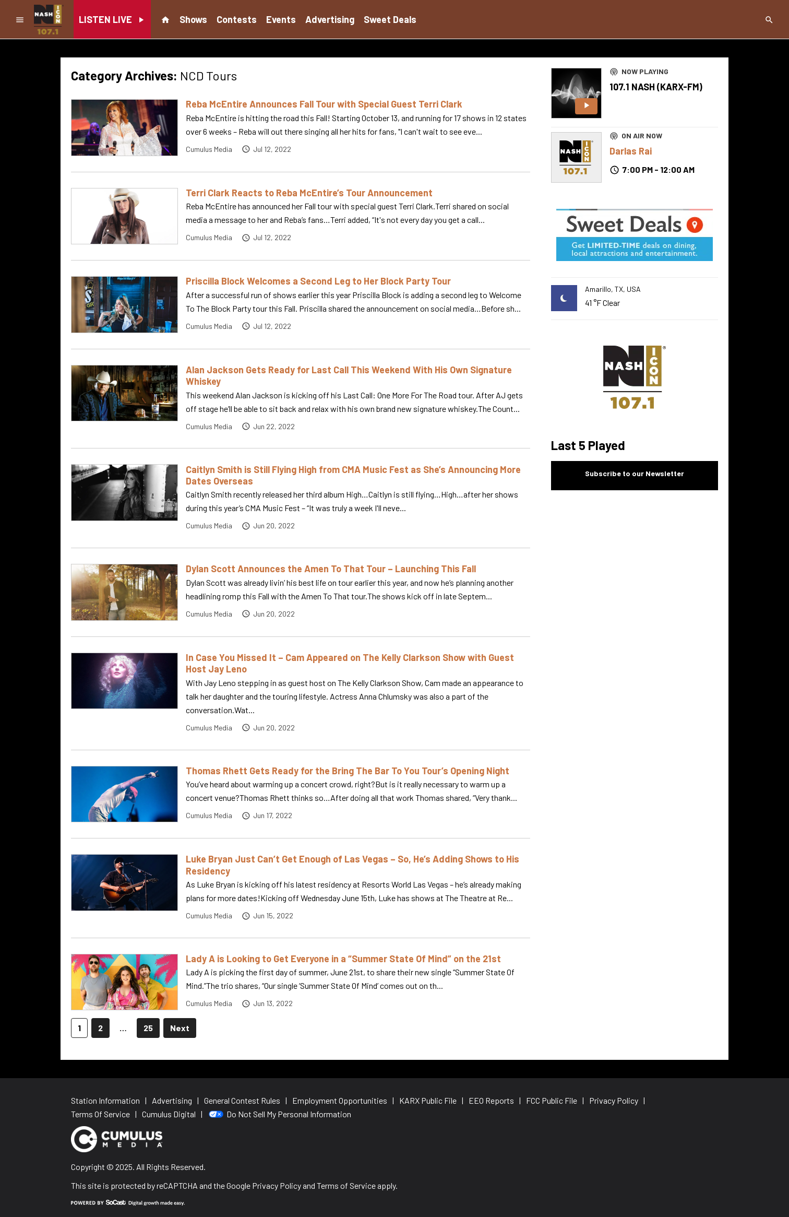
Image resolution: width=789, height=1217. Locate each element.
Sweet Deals (390, 19)
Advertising (329, 19)
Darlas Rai (630, 151)
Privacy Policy (276, 1185)
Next (179, 1028)
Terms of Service (346, 1185)
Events (281, 19)
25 (148, 1028)
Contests (237, 19)
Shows (193, 19)
